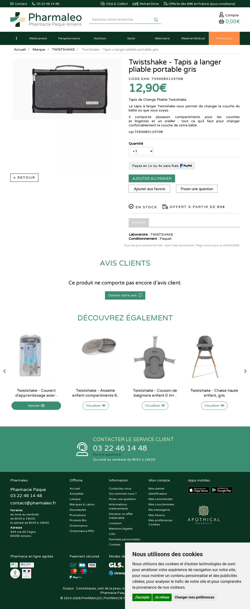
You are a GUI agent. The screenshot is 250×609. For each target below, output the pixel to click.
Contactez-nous (120, 488)
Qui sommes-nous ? (123, 493)
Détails (138, 222)
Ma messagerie (159, 509)
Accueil (20, 49)
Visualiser (96, 405)
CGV (112, 534)
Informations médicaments (118, 506)
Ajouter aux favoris (149, 189)
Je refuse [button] (162, 597)
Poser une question (197, 189)
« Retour (24, 177)
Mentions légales (121, 528)
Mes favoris (156, 515)
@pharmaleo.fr (33, 503)
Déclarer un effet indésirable (121, 516)
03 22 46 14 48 (120, 448)
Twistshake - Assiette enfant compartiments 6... (95, 393)
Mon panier (156, 488)
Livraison (115, 523)
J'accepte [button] (142, 597)
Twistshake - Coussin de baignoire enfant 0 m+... (155, 393)
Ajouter (36, 405)
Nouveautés (78, 509)
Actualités (76, 493)
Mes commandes (160, 499)
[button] (16, 38)
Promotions (78, 515)
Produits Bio (78, 520)
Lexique (75, 499)
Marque (38, 49)
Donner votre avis (125, 295)
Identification (157, 493)
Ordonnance (78, 525)
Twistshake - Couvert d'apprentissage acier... (36, 393)
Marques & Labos (82, 504)
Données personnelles (124, 539)
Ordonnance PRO (82, 531)
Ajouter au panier (152, 178)
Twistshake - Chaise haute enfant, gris (214, 393)
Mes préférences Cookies (160, 522)
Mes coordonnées (161, 504)
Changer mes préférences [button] (194, 597)
